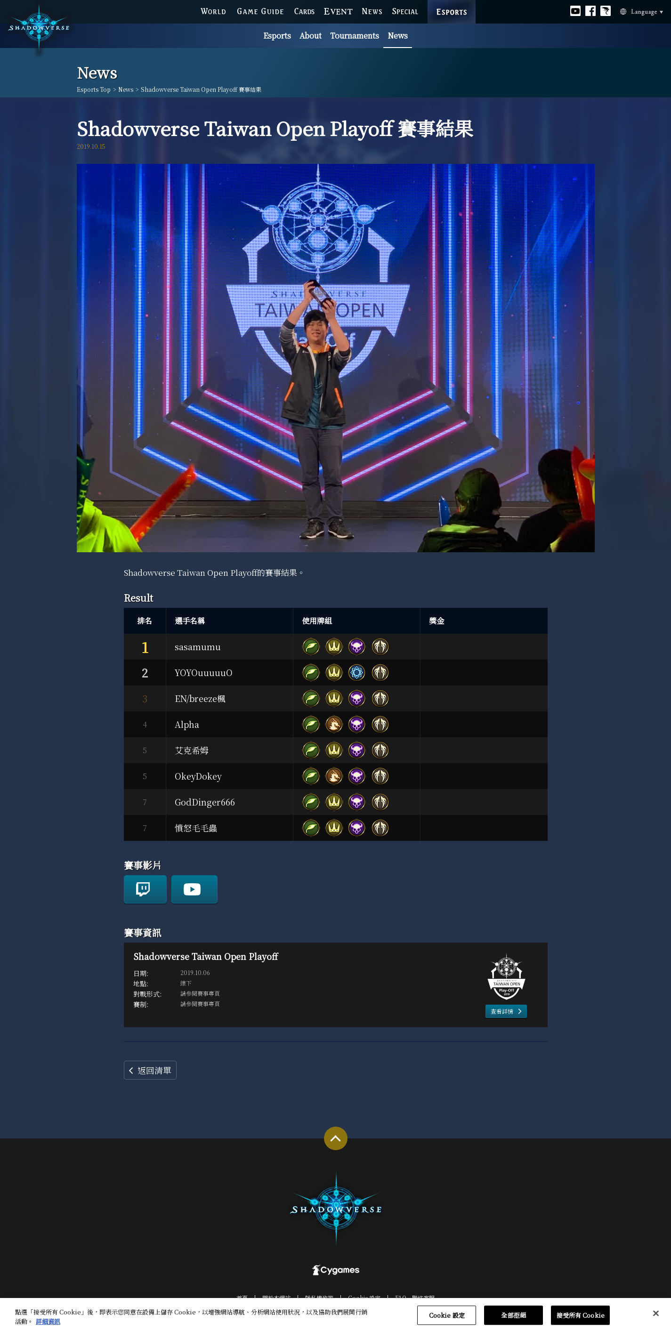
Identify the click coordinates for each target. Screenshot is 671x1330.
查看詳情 (502, 1011)
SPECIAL (404, 10)
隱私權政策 (319, 1298)
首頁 (242, 1298)
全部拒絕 (513, 1319)
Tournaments (354, 35)
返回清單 (154, 1070)
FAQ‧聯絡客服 (415, 1298)
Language (630, 11)
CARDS (304, 10)
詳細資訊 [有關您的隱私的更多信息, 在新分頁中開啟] (48, 1325)
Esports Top (94, 89)
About (310, 35)
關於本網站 (276, 1298)
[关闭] (656, 1317)
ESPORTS (452, 2)
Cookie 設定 (364, 1298)
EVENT (338, 10)
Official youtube (575, 11)
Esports (277, 35)
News (398, 35)
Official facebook (590, 11)
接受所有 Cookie (581, 1319)
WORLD (213, 10)
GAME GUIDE (260, 10)
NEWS (372, 10)
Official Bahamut (605, 11)
